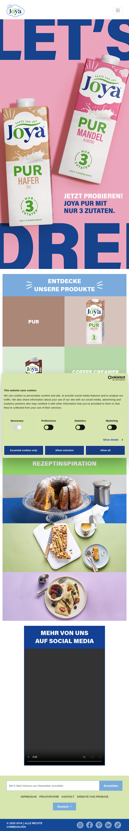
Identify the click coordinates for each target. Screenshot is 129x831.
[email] (53, 786)
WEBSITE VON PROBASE (92, 796)
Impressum (29, 796)
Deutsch (63, 806)
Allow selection (64, 450)
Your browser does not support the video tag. (64, 707)
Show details (111, 439)
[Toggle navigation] (117, 10)
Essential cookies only (23, 450)
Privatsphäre (49, 796)
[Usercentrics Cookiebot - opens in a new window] (110, 378)
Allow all (105, 450)
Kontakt (68, 796)
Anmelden (111, 786)
